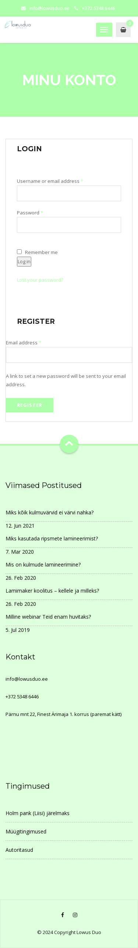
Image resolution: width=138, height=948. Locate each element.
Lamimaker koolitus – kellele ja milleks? (52, 590)
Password (40, 212)
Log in (24, 261)
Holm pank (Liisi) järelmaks (38, 813)
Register (29, 405)
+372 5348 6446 (22, 696)
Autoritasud (19, 849)
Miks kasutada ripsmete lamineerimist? (52, 538)
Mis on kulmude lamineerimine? (43, 564)
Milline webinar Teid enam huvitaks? (48, 616)
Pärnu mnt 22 (20, 714)
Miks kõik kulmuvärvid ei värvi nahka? (49, 512)
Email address (33, 342)
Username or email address (60, 181)
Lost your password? (40, 279)
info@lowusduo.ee (49, 8)
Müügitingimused (26, 831)
